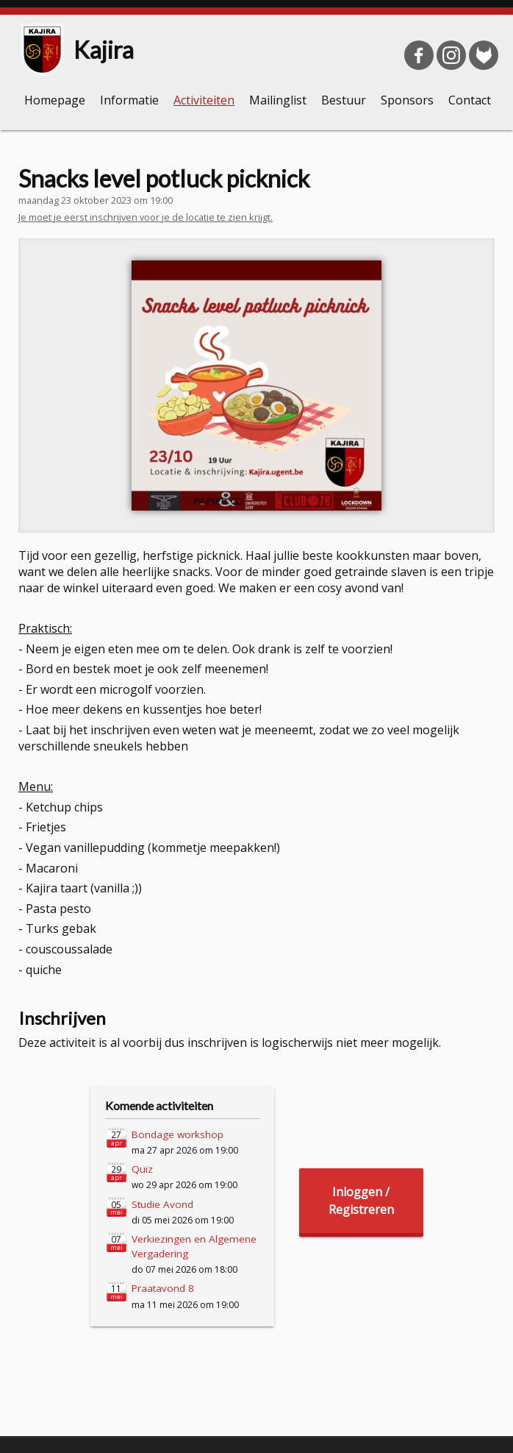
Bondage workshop (177, 1134)
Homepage (54, 100)
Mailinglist (277, 100)
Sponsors (407, 100)
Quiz (142, 1169)
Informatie (129, 100)
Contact (469, 100)
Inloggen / (361, 1201)
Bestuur (343, 100)
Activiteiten (203, 100)
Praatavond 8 (163, 1288)
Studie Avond (162, 1204)
